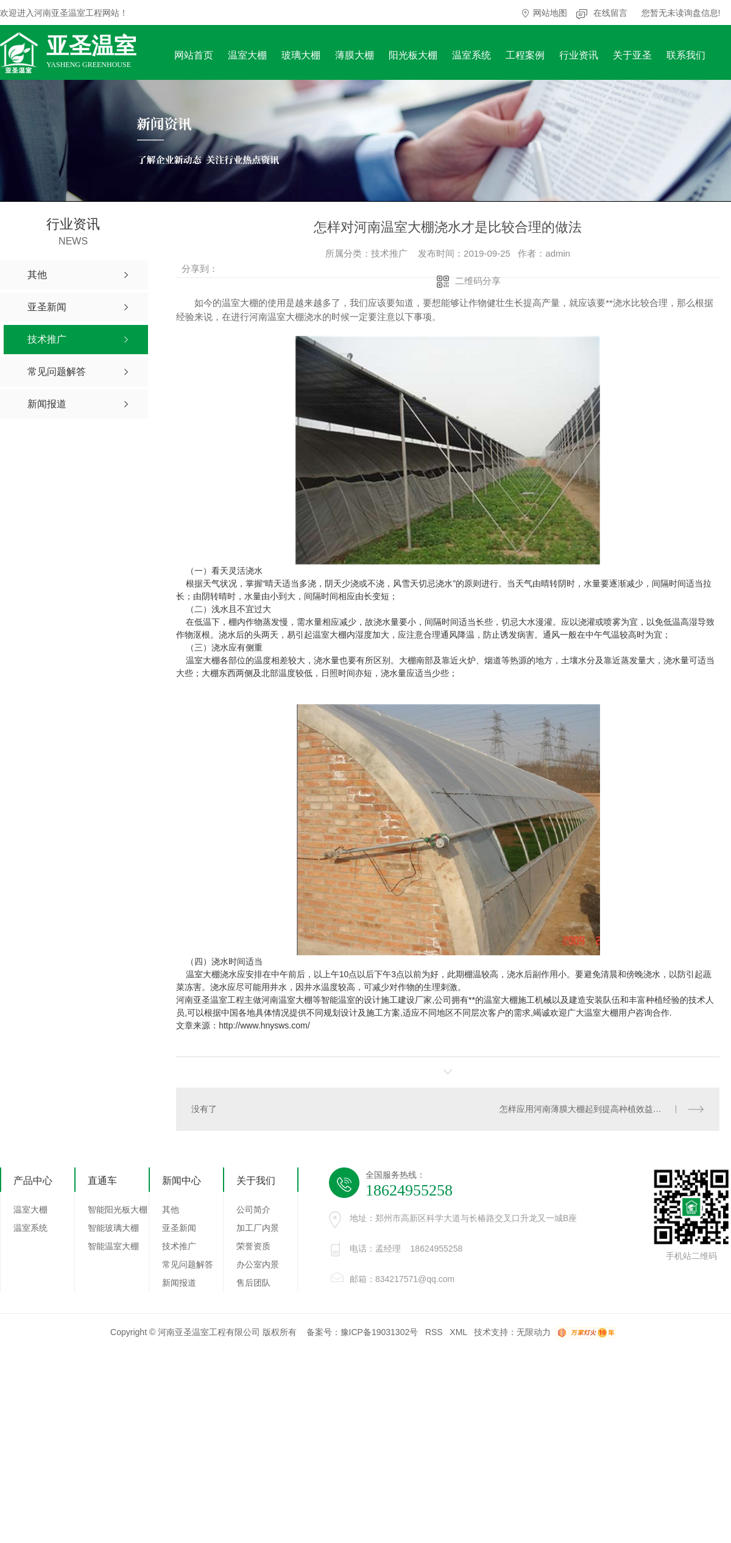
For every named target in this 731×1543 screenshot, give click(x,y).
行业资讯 (578, 55)
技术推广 (179, 1246)
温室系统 (471, 55)
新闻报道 (179, 1283)
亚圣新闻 (179, 1228)
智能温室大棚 (113, 1246)
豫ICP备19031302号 (379, 1332)
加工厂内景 (257, 1228)
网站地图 (550, 13)
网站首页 (193, 55)
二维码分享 (478, 281)
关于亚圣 (632, 55)
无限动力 (534, 1332)
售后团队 (253, 1283)
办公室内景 (257, 1264)
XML (458, 1332)
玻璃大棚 (300, 55)
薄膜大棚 (354, 55)
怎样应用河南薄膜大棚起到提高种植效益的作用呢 (593, 1109)
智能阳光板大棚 (117, 1209)
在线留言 (610, 13)
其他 (170, 1209)
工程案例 (525, 55)
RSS (434, 1332)
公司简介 (253, 1209)
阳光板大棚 (413, 55)
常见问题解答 (187, 1264)
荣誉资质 (253, 1246)
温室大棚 (247, 55)
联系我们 (685, 55)
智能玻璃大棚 (113, 1228)
